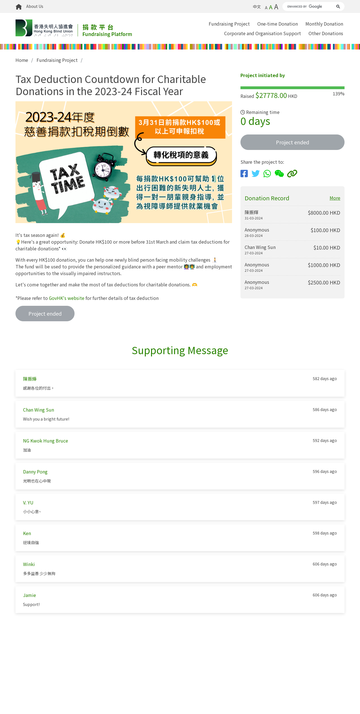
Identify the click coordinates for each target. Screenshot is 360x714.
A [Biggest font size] (276, 6)
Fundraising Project (229, 23)
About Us (34, 6)
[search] (308, 7)
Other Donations (326, 33)
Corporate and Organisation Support (262, 33)
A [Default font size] (271, 7)
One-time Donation (277, 23)
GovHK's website (67, 297)
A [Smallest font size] (266, 7)
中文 (257, 6)
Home (21, 60)
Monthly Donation (324, 23)
